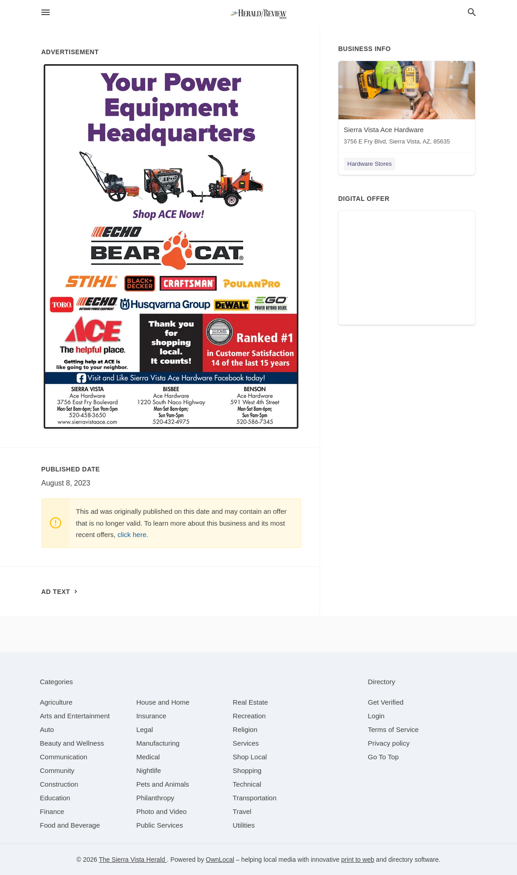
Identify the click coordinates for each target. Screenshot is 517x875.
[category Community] (57, 770)
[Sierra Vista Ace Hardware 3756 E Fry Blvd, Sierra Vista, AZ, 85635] (407, 105)
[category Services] (246, 743)
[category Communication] (63, 757)
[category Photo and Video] (161, 811)
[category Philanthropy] (155, 798)
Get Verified (386, 702)
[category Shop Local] (250, 757)
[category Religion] (245, 729)
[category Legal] (144, 729)
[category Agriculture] (56, 702)
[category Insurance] (151, 716)
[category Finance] (52, 811)
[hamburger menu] (45, 12)
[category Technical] (247, 784)
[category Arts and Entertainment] (75, 716)
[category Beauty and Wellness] (72, 743)
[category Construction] (59, 784)
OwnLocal (220, 859)
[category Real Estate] (250, 702)
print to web (357, 859)
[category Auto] (47, 729)
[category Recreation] (249, 716)
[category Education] (55, 798)
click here (132, 534)
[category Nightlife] (148, 770)
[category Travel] (242, 811)
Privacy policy (389, 743)
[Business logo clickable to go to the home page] (259, 14)
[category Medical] (148, 757)
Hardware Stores (370, 163)
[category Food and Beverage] (70, 825)
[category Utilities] (244, 825)
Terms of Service (393, 729)
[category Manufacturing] (157, 743)
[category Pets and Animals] (162, 784)
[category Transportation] (254, 798)
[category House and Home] (162, 702)
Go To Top (383, 757)
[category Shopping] (247, 770)
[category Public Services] (159, 825)
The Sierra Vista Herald (133, 859)
